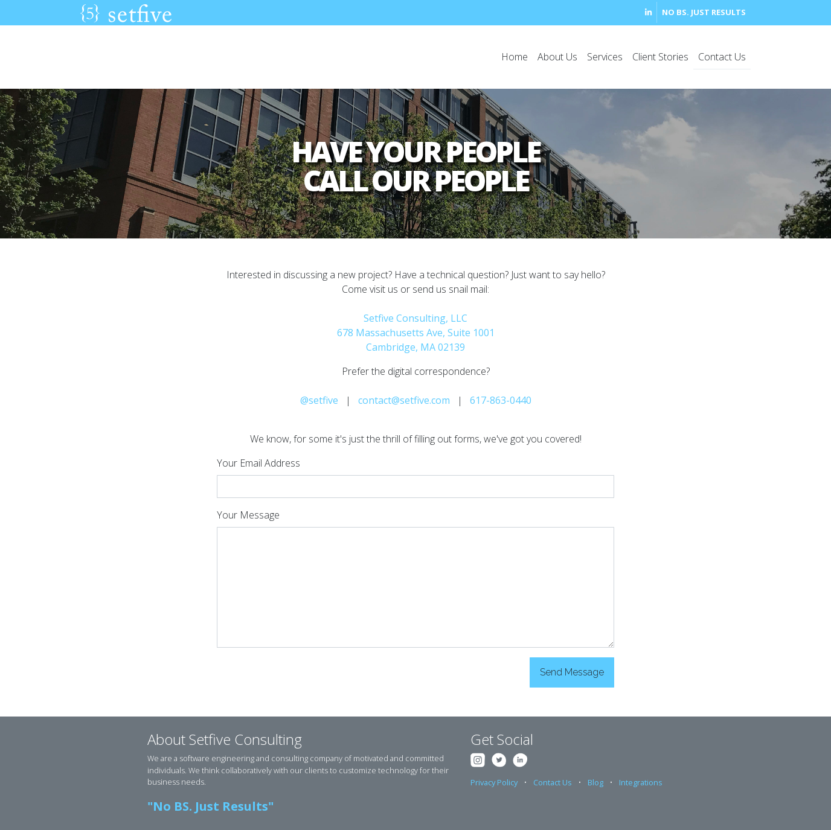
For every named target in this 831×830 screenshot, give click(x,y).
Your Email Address (258, 463)
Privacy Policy (494, 782)
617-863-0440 (500, 400)
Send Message (572, 672)
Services (605, 56)
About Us (557, 56)
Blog (595, 782)
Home (514, 56)
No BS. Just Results (704, 12)
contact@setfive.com (404, 400)
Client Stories (660, 56)
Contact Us (722, 56)
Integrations (641, 782)
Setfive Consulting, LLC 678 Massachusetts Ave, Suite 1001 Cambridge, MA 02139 (416, 332)
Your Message (248, 515)
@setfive (319, 400)
